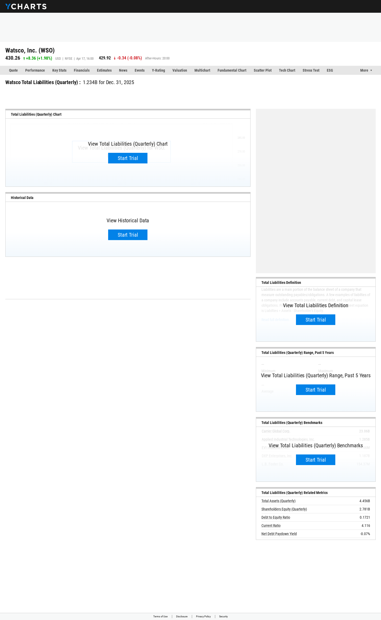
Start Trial (128, 158)
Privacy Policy (203, 616)
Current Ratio (271, 525)
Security (223, 616)
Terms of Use (160, 616)
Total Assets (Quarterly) (278, 501)
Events (140, 70)
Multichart (202, 70)
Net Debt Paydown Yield (279, 534)
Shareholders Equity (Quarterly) (284, 509)
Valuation (179, 70)
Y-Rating (158, 70)
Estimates (104, 70)
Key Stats (59, 70)
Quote (13, 70)
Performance (35, 70)
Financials (82, 70)
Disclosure (182, 616)
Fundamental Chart (232, 70)
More (364, 70)
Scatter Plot (263, 70)
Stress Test (311, 70)
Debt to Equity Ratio (275, 517)
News (123, 70)
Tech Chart (287, 70)
